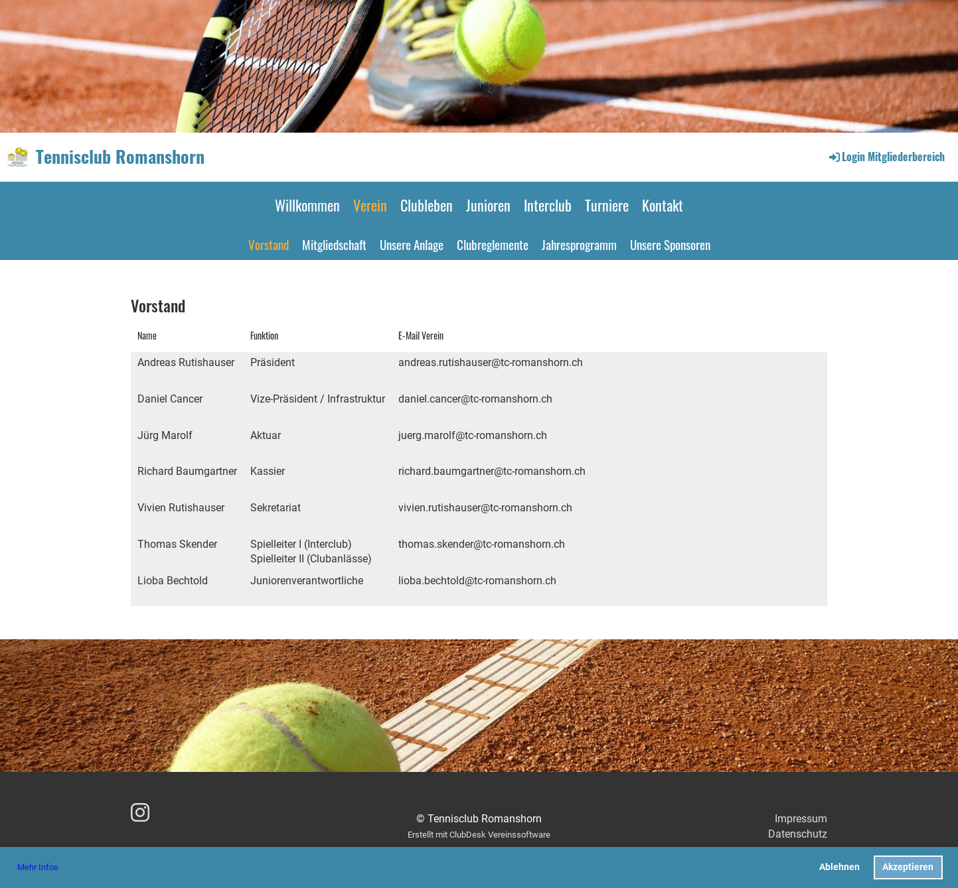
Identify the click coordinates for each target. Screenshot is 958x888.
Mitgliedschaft (334, 244)
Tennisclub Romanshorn (120, 156)
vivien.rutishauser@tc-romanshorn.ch (485, 507)
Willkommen (307, 205)
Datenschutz (797, 834)
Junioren (488, 205)
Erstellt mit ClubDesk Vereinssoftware (479, 835)
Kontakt (662, 205)
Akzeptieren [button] (907, 867)
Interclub (548, 205)
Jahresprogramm (579, 244)
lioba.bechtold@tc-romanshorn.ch (477, 580)
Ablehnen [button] (839, 867)
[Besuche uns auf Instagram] (140, 813)
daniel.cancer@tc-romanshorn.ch (475, 399)
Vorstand (268, 244)
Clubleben (426, 205)
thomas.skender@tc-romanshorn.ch (481, 544)
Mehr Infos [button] (37, 867)
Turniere (607, 205)
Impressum (801, 818)
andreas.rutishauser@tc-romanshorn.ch (490, 362)
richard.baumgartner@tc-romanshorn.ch (492, 471)
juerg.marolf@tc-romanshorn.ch (472, 435)
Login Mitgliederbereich (886, 156)
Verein (370, 205)
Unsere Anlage (411, 244)
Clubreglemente (492, 244)
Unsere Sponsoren (670, 244)
